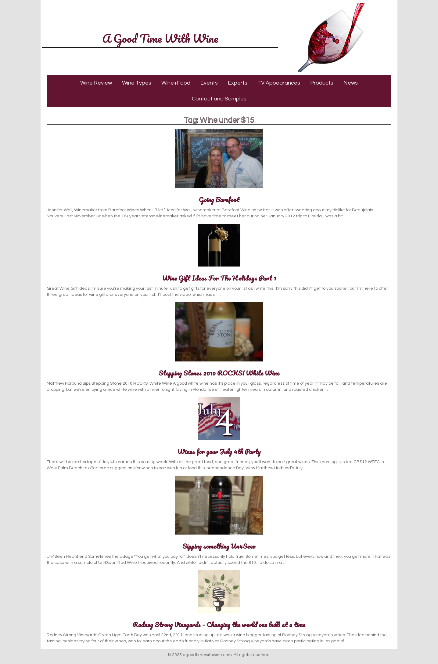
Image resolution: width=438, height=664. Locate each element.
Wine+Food (175, 83)
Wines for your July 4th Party (219, 451)
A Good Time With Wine (160, 38)
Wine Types (136, 83)
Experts (237, 83)
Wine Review (96, 83)
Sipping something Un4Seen (219, 546)
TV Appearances (278, 83)
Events (209, 83)
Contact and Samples (219, 99)
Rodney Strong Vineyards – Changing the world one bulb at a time (219, 624)
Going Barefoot (219, 199)
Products (321, 83)
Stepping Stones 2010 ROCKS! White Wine (219, 373)
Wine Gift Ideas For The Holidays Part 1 (219, 278)
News (350, 83)
